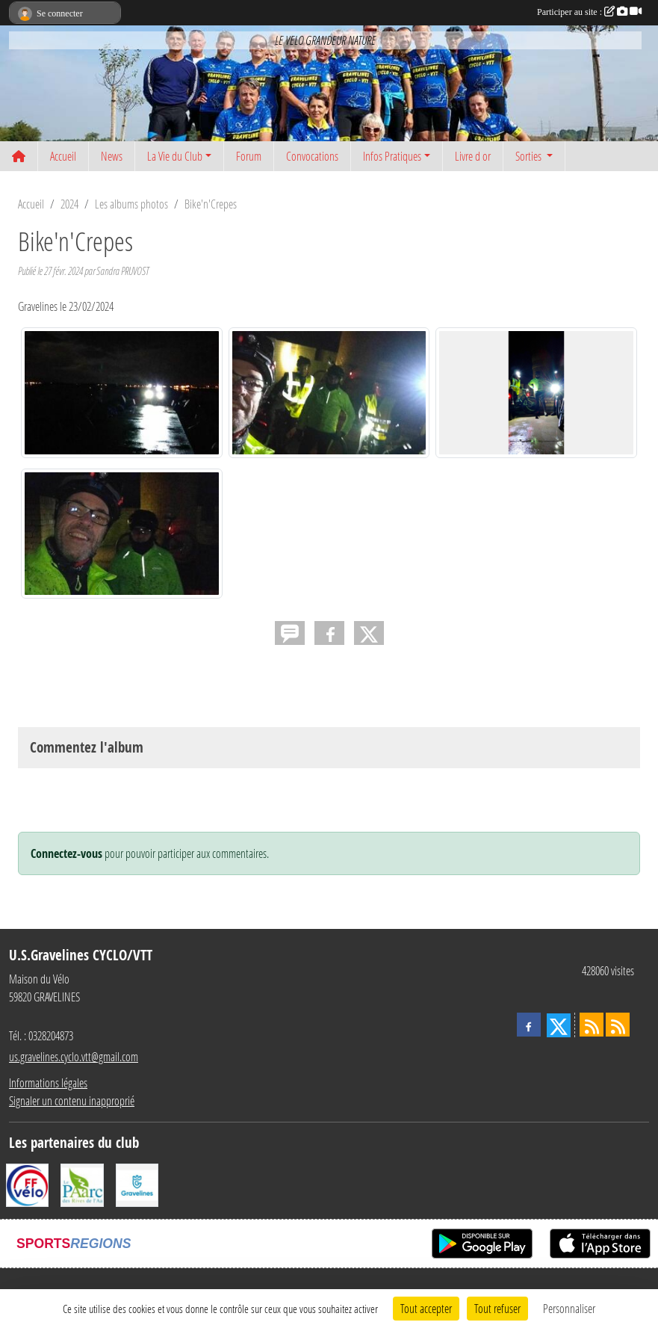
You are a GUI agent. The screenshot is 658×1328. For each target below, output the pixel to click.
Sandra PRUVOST (122, 271)
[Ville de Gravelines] (137, 1183)
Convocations (312, 156)
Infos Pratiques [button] (392, 156)
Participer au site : (589, 12)
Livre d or (473, 156)
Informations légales (48, 1082)
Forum (248, 156)
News (111, 156)
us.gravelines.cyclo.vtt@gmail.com (73, 1056)
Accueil (63, 156)
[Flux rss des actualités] (591, 1025)
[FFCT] (27, 1183)
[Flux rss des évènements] (618, 1025)
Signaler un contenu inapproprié (71, 1100)
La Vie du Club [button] (174, 156)
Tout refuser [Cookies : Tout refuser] (497, 1308)
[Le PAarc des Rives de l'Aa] (81, 1183)
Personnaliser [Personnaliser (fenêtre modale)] (569, 1308)
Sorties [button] (529, 156)
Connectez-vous (66, 853)
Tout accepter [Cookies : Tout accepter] (426, 1308)
